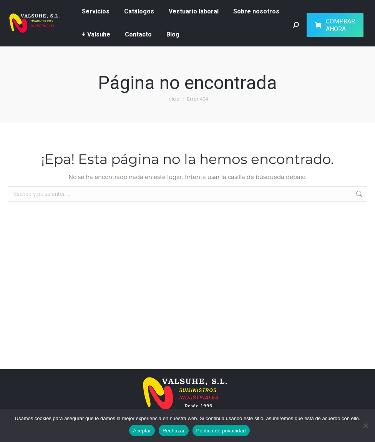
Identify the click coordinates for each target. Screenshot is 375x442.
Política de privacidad (221, 431)
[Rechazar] (365, 425)
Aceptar (142, 431)
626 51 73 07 (22, 17)
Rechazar (174, 431)
